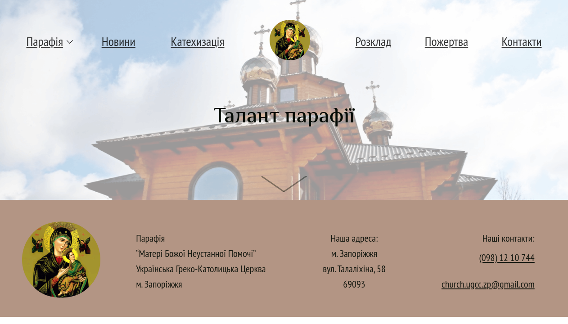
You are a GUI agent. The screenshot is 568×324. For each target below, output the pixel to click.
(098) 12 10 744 (507, 257)
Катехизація (198, 41)
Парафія (45, 41)
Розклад (374, 41)
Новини (118, 41)
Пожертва (446, 41)
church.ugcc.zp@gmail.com (488, 284)
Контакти (522, 41)
